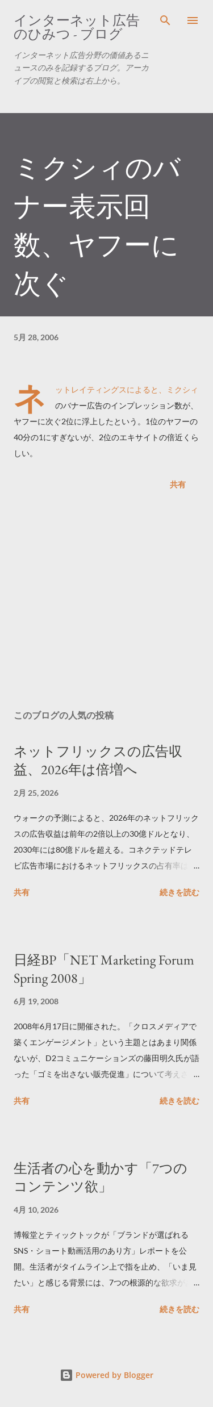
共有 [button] (178, 484)
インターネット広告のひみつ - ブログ (77, 27)
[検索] (165, 20)
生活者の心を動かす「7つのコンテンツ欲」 (100, 1177)
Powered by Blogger (106, 1375)
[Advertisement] (106, 602)
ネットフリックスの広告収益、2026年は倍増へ (98, 760)
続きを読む (179, 892)
